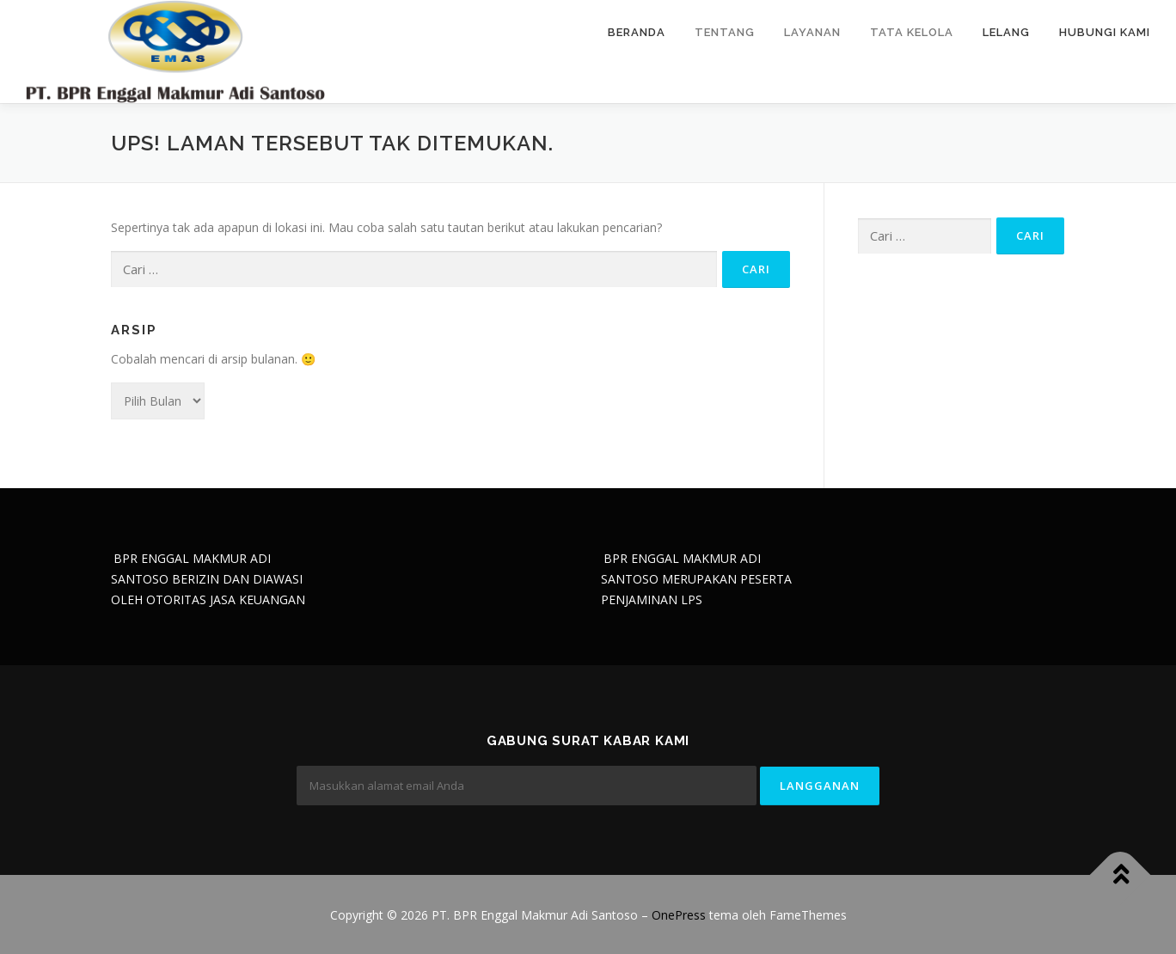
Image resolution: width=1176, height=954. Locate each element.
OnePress (679, 914)
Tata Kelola (911, 32)
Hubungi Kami (1104, 32)
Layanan (812, 32)
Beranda (636, 32)
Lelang (1006, 32)
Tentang (725, 32)
